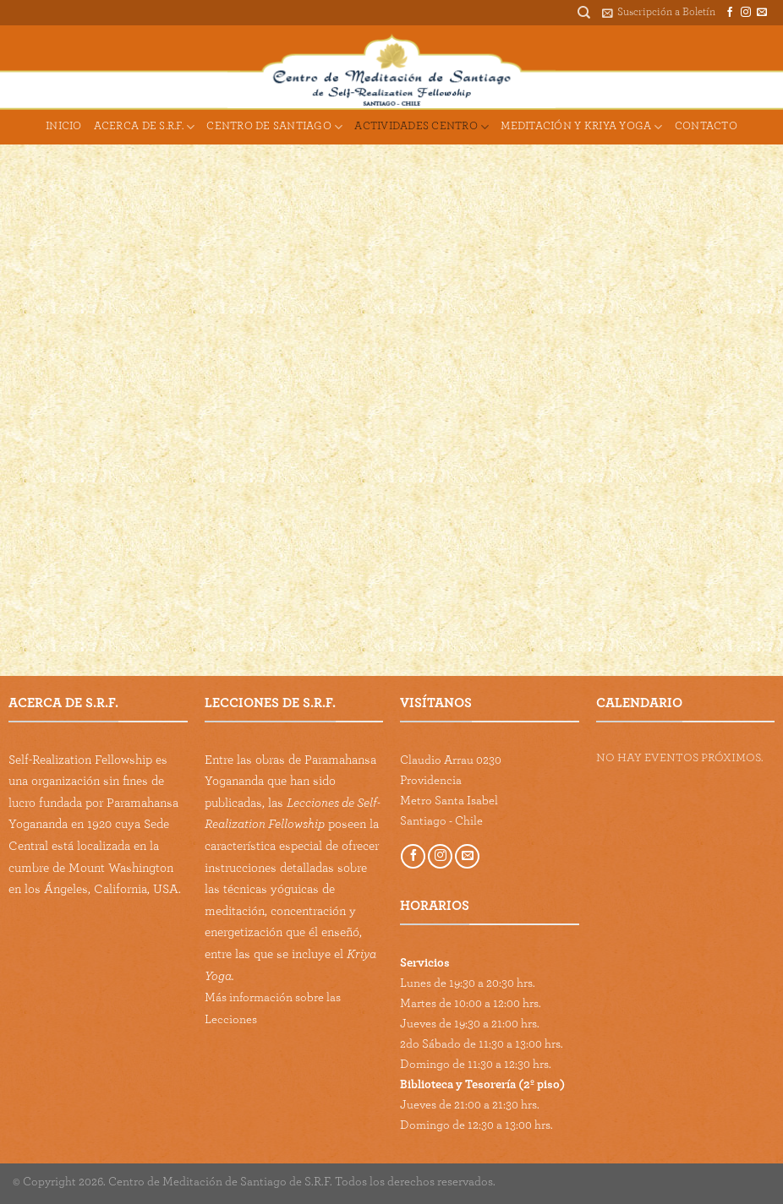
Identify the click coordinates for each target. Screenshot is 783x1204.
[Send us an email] (762, 13)
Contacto (706, 126)
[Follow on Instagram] (746, 13)
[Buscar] (584, 13)
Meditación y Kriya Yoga (581, 127)
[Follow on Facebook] (730, 13)
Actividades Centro (421, 127)
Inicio (64, 126)
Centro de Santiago (274, 127)
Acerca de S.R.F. (144, 127)
